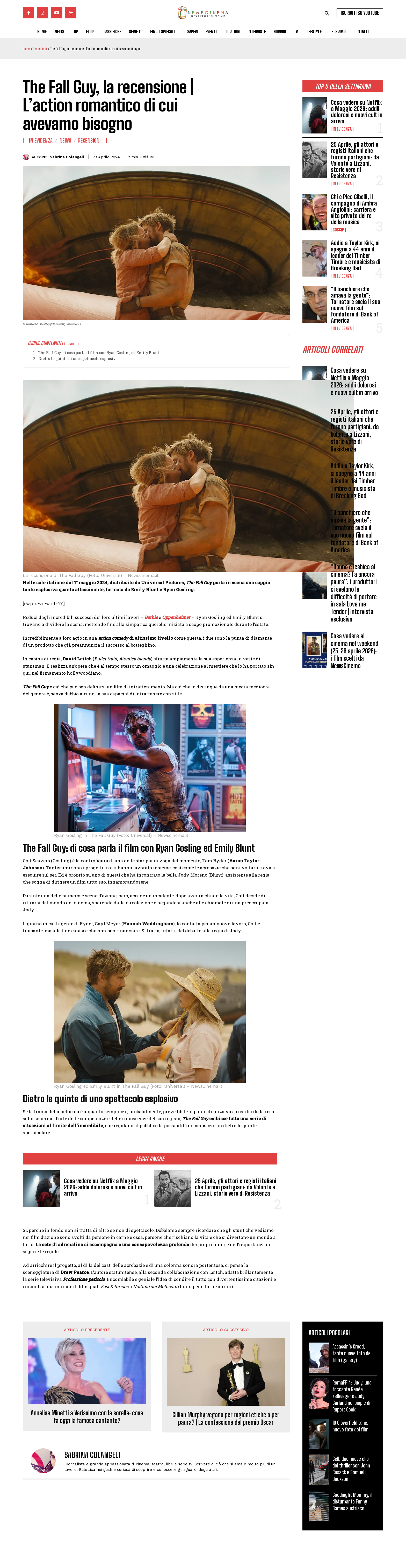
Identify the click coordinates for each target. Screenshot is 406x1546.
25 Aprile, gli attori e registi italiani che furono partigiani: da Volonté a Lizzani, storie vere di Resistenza (355, 160)
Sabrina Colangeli (67, 157)
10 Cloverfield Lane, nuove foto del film (350, 1426)
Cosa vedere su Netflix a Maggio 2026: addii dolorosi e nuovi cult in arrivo (356, 112)
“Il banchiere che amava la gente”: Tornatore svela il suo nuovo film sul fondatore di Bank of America (355, 305)
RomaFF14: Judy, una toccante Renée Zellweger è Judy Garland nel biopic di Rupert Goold (352, 1396)
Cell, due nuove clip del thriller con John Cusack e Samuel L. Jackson (351, 1469)
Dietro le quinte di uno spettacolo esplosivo (78, 358)
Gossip (338, 230)
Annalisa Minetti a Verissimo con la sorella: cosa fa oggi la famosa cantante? (87, 1416)
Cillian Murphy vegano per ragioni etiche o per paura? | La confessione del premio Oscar (225, 1418)
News (65, 140)
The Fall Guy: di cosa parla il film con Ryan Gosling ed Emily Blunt (98, 352)
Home (26, 49)
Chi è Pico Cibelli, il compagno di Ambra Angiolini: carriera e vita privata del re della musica (354, 209)
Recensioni (40, 49)
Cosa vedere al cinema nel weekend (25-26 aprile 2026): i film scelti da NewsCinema (354, 650)
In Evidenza (342, 129)
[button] (327, 13)
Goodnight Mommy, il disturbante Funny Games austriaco (352, 1501)
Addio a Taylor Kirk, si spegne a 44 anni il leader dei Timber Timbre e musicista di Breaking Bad (355, 255)
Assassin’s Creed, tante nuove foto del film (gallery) (352, 1353)
